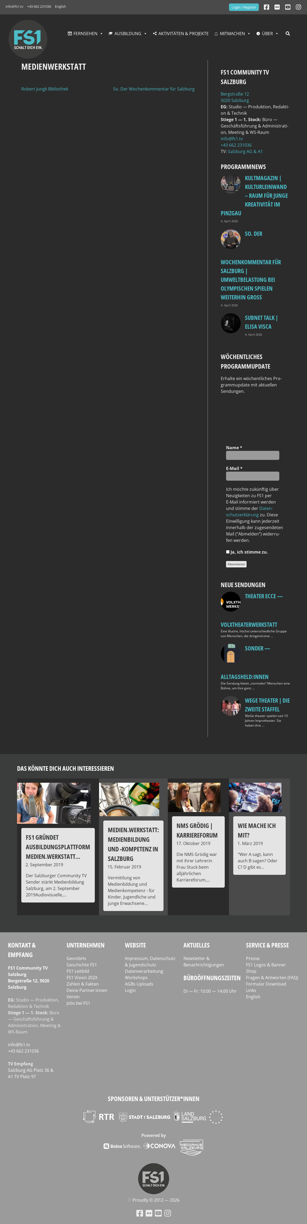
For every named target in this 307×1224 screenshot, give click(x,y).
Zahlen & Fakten (83, 984)
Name (234, 448)
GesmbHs (76, 958)
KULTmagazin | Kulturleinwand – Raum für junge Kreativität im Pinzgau (254, 195)
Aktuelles (196, 945)
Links (251, 990)
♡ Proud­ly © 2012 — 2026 (153, 1200)
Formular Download (266, 984)
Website (135, 945)
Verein (73, 997)
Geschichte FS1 (82, 965)
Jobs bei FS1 (78, 1003)
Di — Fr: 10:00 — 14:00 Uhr (210, 991)
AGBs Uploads (139, 984)
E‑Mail (234, 468)
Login (130, 990)
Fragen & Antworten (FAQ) (272, 977)
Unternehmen (86, 945)
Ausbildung (127, 33)
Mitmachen (232, 33)
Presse (253, 958)
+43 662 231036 (39, 6)
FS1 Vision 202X (82, 977)
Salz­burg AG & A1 (245, 151)
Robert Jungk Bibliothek (44, 89)
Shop (251, 971)
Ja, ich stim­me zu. (247, 552)
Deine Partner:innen (87, 990)
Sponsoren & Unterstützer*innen (153, 1098)
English (60, 6)
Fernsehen (85, 33)
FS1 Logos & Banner (266, 965)
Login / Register (244, 7)
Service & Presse (267, 945)
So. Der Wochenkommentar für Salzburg (154, 89)
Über (267, 33)
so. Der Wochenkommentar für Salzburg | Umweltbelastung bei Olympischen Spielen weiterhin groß (251, 265)
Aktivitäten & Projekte (183, 33)
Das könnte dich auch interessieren (65, 768)
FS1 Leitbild (78, 971)
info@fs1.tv (14, 6)
